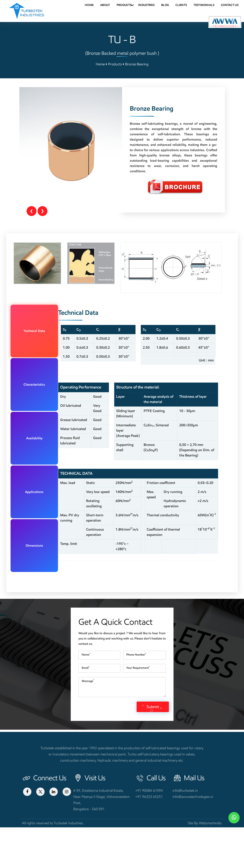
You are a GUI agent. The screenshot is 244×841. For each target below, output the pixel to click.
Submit (153, 720)
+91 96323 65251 (149, 810)
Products (115, 64)
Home (100, 64)
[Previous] (31, 211)
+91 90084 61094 (149, 804)
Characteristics (43, 325)
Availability (43, 339)
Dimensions (43, 368)
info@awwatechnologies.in (193, 810)
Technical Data (43, 311)
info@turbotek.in (185, 804)
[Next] (42, 211)
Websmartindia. (210, 837)
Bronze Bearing (136, 64)
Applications (43, 353)
